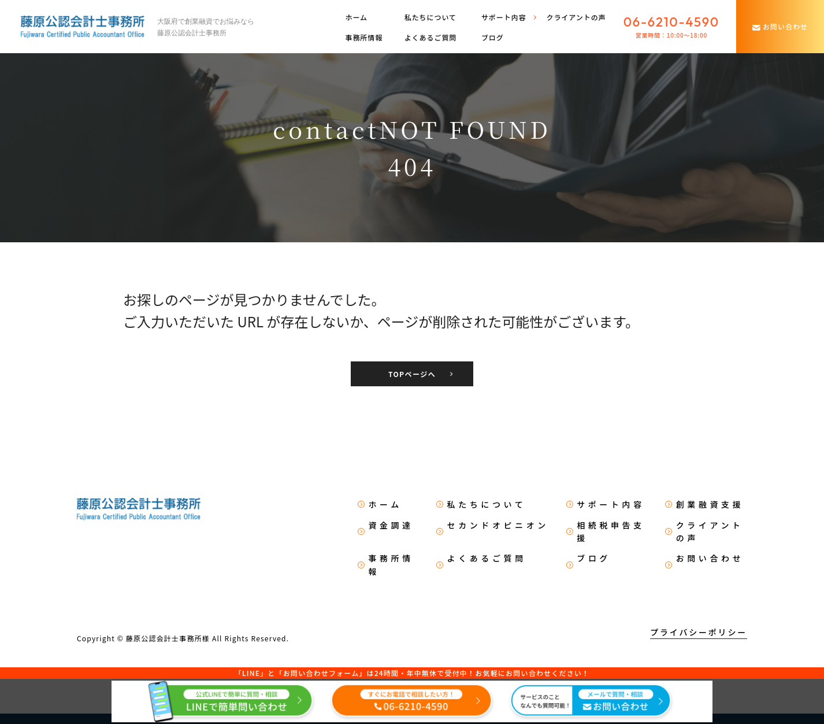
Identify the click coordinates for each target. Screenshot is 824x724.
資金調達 (390, 525)
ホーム (356, 17)
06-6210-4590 (671, 22)
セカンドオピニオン (498, 525)
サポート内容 (611, 504)
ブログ (492, 37)
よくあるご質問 (430, 37)
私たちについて (430, 17)
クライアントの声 (576, 17)
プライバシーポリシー (698, 632)
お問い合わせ (710, 558)
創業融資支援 (710, 504)
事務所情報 (364, 37)
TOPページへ (412, 374)
